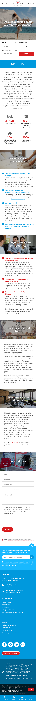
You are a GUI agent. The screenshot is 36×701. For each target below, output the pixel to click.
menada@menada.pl (13, 592)
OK (31, 689)
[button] (16, 51)
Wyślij (7, 529)
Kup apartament (11, 653)
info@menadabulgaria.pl (14, 590)
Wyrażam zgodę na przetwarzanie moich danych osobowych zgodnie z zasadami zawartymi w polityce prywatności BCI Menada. (17, 563)
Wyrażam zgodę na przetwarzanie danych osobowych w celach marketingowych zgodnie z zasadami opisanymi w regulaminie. (18, 510)
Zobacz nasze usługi (18, 199)
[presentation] (15, 519)
